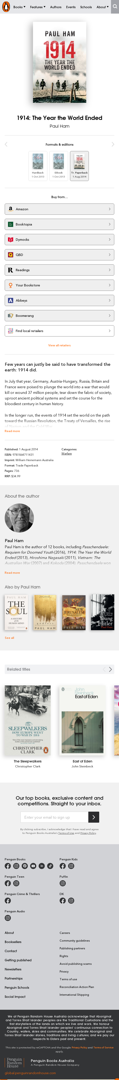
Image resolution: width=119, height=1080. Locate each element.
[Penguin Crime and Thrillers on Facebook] (8, 901)
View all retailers (59, 345)
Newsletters (13, 969)
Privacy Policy (88, 833)
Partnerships (14, 978)
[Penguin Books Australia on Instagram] (16, 866)
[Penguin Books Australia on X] (25, 866)
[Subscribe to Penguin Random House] (93, 817)
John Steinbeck (82, 766)
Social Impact (15, 997)
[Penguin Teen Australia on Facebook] (8, 883)
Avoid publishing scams (76, 964)
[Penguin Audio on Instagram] (8, 918)
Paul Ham (60, 126)
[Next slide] (110, 669)
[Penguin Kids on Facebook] (63, 866)
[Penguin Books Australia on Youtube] (33, 866)
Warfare (67, 453)
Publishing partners (72, 948)
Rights (64, 956)
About (9, 933)
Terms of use (68, 979)
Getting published (18, 960)
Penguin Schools (17, 987)
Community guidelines (75, 940)
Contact (11, 951)
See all (9, 637)
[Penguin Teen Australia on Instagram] (16, 883)
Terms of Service (103, 1047)
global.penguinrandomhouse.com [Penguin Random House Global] (30, 1072)
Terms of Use (66, 833)
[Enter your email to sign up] (54, 817)
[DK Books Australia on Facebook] (63, 901)
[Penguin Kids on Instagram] (71, 866)
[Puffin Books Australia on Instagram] (63, 883)
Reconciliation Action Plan (77, 987)
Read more (12, 431)
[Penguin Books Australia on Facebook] (8, 866)
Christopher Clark (28, 766)
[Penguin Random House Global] (18, 1062)
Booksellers (13, 942)
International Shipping (74, 994)
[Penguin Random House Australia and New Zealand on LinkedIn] (42, 866)
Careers (65, 933)
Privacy (64, 971)
